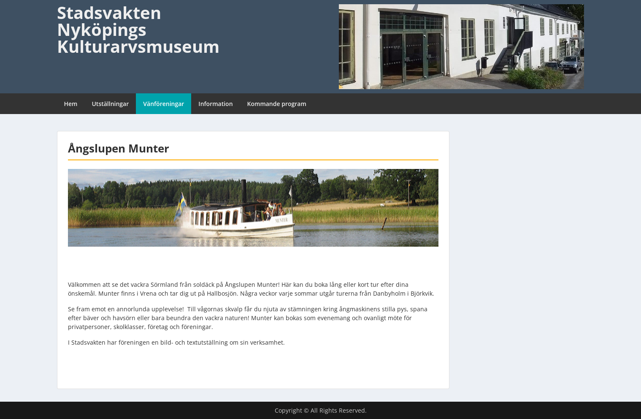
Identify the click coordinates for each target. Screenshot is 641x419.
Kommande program (276, 104)
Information (215, 104)
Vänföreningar (163, 104)
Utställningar (110, 104)
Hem (71, 104)
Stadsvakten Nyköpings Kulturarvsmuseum (138, 29)
